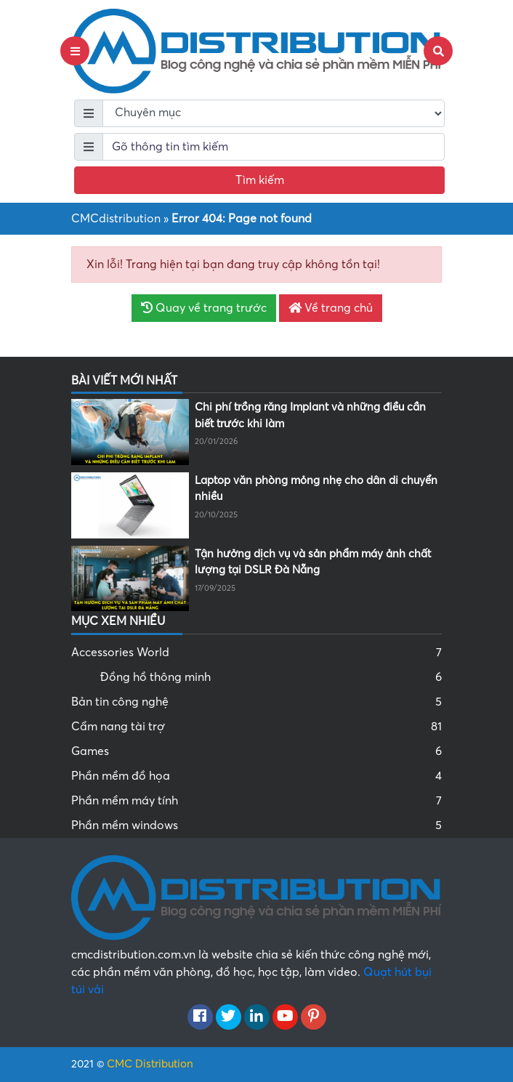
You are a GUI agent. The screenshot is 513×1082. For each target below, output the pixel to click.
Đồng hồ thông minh (271, 677)
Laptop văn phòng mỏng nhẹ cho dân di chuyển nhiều (316, 489)
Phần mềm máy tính (256, 801)
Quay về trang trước (204, 308)
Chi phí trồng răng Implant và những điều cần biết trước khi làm (310, 415)
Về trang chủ (330, 308)
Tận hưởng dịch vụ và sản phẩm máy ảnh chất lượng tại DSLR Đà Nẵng (313, 562)
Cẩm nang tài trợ (256, 726)
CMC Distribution (150, 1064)
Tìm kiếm (259, 180)
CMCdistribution (116, 218)
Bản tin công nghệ (256, 702)
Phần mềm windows (256, 825)
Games (256, 751)
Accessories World (256, 652)
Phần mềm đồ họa (256, 776)
